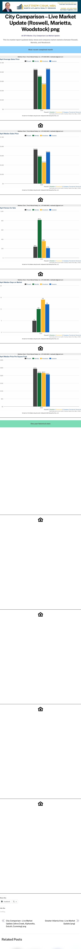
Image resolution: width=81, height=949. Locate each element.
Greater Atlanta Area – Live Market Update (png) (60, 922)
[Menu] (76, 3)
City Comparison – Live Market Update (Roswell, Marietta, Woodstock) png (40, 22)
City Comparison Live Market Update (46, 36)
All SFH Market (26, 36)
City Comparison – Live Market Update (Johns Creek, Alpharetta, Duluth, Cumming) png (20, 923)
